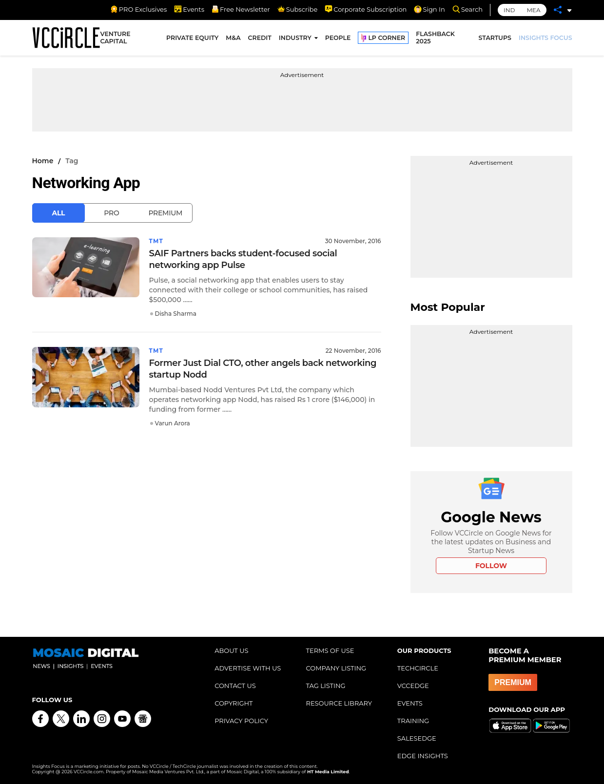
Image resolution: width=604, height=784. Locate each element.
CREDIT (260, 37)
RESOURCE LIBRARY (339, 703)
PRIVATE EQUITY (192, 37)
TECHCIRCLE (417, 668)
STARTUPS (495, 37)
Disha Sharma (175, 313)
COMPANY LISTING (336, 668)
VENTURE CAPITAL (115, 38)
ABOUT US (231, 650)
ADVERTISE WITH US (247, 668)
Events (189, 9)
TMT (156, 241)
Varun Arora (172, 423)
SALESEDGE (416, 738)
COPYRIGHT (233, 703)
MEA (533, 10)
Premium (165, 213)
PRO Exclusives (138, 9)
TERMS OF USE (330, 650)
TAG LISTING (325, 685)
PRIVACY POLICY (241, 721)
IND (509, 10)
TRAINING (413, 721)
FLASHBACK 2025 (435, 38)
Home (43, 160)
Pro (111, 213)
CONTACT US (235, 685)
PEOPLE (338, 37)
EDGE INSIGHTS (422, 756)
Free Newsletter (241, 9)
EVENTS (410, 703)
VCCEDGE (413, 685)
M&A (233, 37)
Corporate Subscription (366, 9)
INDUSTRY (295, 37)
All (58, 213)
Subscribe (297, 9)
